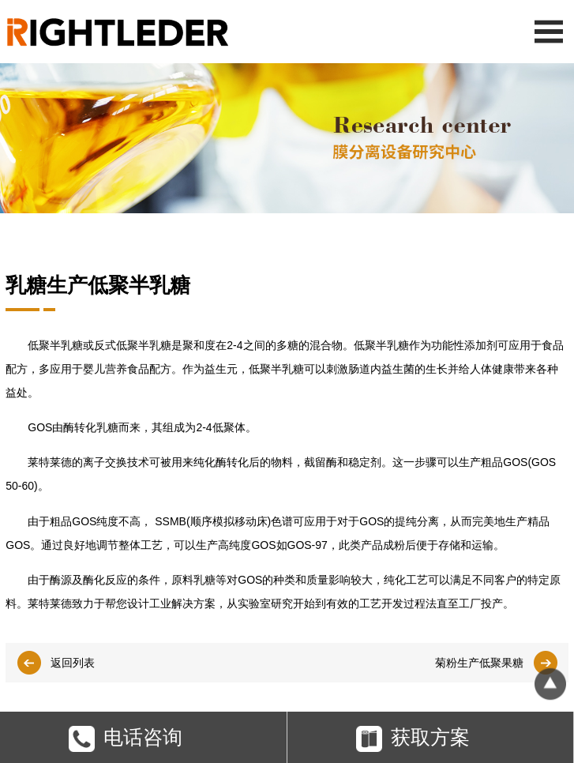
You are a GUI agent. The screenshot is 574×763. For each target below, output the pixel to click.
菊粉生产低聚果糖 (479, 662)
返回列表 (73, 662)
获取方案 (413, 741)
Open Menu (548, 31)
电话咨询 (125, 741)
